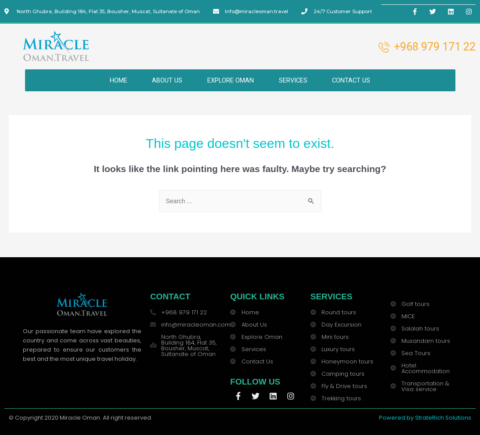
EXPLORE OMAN (229, 80)
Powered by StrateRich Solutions (425, 417)
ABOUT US (165, 80)
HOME (114, 80)
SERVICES (294, 80)
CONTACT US (355, 80)
